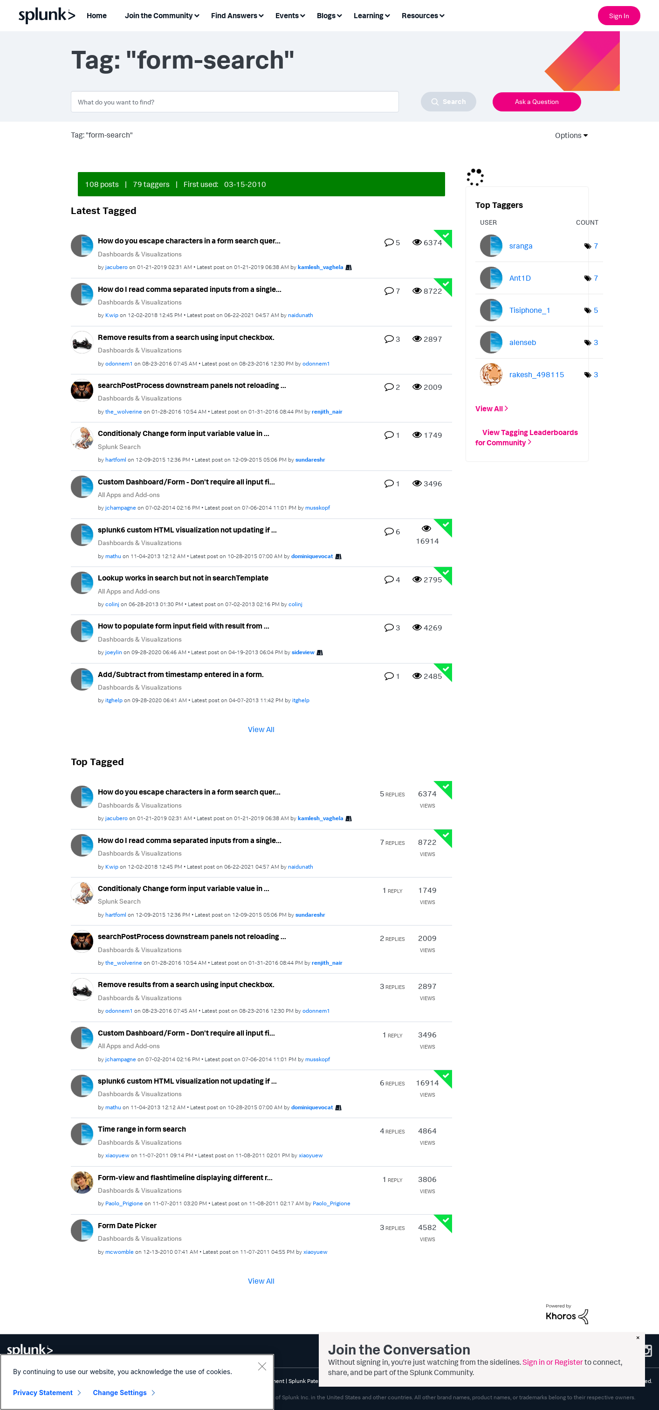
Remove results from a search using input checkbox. (186, 337)
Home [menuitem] (97, 15)
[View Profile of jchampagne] (120, 507)
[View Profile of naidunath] (300, 314)
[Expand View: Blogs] (339, 15)
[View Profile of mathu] (113, 556)
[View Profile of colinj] (112, 604)
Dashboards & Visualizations (140, 254)
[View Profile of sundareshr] (310, 459)
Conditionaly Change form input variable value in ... (183, 433)
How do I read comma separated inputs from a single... (189, 289)
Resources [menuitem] (420, 15)
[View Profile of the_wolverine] (123, 411)
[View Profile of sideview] (303, 652)
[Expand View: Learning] (387, 15)
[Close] (262, 1366)
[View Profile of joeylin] (113, 652)
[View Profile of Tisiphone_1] (530, 310)
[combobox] (273, 101)
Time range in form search (142, 1129)
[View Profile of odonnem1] (119, 363)
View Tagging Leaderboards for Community (526, 437)
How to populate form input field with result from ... (183, 625)
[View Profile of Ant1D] (520, 278)
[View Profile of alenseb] (522, 342)
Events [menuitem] (287, 15)
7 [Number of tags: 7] (596, 245)
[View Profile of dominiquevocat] (312, 556)
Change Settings (120, 1393)
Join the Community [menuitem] (159, 15)
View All (261, 729)
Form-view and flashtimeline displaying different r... (185, 1177)
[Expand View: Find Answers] (261, 15)
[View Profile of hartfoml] (115, 459)
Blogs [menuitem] (326, 15)
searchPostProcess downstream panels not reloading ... (192, 385)
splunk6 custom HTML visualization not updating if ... (187, 529)
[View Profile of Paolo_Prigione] (124, 1203)
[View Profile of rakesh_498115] (536, 374)
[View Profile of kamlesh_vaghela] (320, 266)
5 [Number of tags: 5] (596, 310)
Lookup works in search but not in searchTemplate (183, 577)
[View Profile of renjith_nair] (327, 411)
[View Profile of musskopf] (317, 507)
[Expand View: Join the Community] (196, 15)
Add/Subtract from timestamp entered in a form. (181, 674)
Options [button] (565, 135)
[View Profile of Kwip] (111, 314)
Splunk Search (119, 446)
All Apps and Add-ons (129, 494)
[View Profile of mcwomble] (119, 1251)
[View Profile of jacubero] (116, 266)
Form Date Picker (127, 1225)
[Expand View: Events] (302, 15)
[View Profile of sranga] (521, 245)
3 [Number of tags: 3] (596, 342)
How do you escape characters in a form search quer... (189, 240)
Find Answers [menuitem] (234, 15)
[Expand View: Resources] (441, 15)
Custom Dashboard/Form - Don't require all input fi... (186, 481)
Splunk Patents (307, 1380)
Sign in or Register (552, 1362)
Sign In (619, 16)
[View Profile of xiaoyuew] (117, 1155)
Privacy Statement (43, 1393)
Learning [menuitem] (369, 15)
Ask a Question (537, 101)
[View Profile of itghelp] (114, 700)
